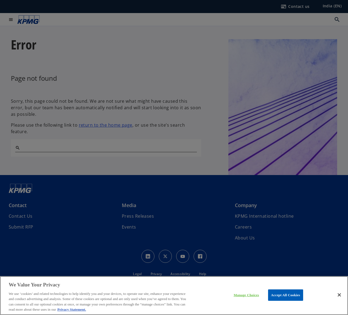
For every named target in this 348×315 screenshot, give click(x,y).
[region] (174, 295)
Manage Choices (246, 295)
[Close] (339, 295)
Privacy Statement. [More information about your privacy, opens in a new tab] (71, 309)
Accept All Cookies (285, 295)
